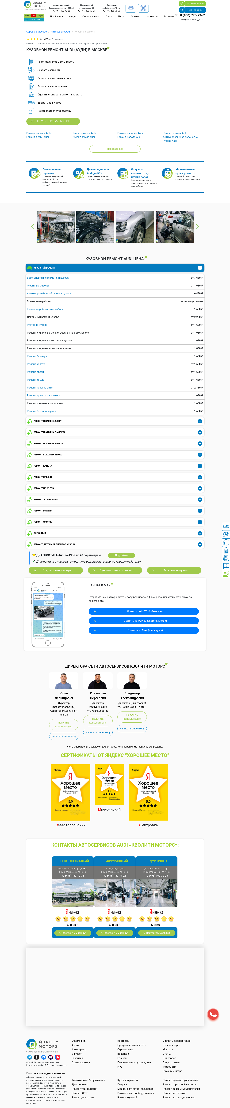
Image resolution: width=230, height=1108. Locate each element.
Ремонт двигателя (83, 1097)
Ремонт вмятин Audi (38, 133)
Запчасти (77, 1053)
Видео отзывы (171, 1062)
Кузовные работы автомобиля (45, 309)
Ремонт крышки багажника (43, 395)
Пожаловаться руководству (134, 1062)
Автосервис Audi (60, 31)
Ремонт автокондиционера (179, 1097)
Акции (72, 16)
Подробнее (121, 555)
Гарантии (77, 1058)
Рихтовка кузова (37, 324)
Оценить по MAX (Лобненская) (145, 611)
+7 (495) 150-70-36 (61, 11)
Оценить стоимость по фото (116, 570)
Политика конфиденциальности (45, 1073)
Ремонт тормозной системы (179, 1084)
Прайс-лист (56, 16)
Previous (33, 227)
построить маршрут (74, 932)
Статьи (167, 1053)
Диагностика (80, 1084)
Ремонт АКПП (80, 1093)
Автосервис (79, 1049)
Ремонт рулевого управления (180, 1080)
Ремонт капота (36, 364)
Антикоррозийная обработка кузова (49, 293)
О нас (109, 16)
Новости (168, 1049)
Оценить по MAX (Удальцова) (145, 630)
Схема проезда (91, 16)
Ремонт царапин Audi (130, 133)
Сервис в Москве (36, 31)
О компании (79, 1040)
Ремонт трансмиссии (84, 1088)
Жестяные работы (38, 285)
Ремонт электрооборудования (135, 1093)
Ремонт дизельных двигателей (181, 1088)
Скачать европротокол (177, 1040)
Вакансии (169, 16)
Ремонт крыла (35, 379)
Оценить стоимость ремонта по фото (60, 94)
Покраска (123, 1084)
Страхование (125, 1049)
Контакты (152, 16)
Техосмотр (169, 1066)
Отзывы (135, 16)
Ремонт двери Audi (37, 137)
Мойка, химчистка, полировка (135, 1088)
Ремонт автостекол (174, 1093)
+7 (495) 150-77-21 (86, 11)
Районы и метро (172, 1071)
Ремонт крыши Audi (175, 133)
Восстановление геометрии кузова (48, 277)
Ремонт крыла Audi (83, 137)
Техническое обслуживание (88, 1080)
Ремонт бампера (37, 356)
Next (197, 227)
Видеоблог (169, 1058)
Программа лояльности (131, 1045)
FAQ (119, 1066)
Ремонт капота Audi (129, 137)
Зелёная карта (171, 1045)
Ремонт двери (35, 371)
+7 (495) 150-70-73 (111, 11)
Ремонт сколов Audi (84, 133)
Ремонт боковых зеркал (41, 411)
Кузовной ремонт (127, 1080)
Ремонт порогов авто (40, 387)
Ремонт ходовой (127, 1097)
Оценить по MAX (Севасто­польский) (145, 620)
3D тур (121, 16)
